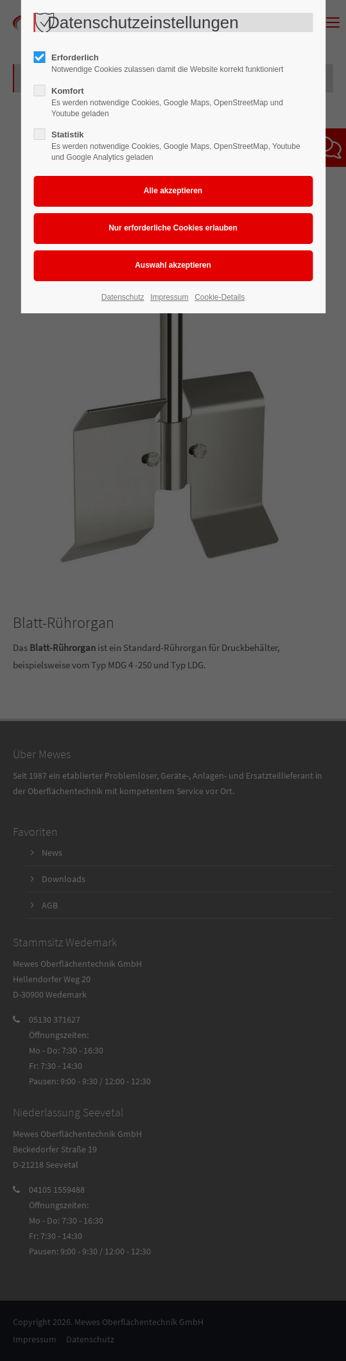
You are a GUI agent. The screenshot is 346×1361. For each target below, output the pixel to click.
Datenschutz (122, 297)
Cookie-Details (220, 297)
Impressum (169, 297)
